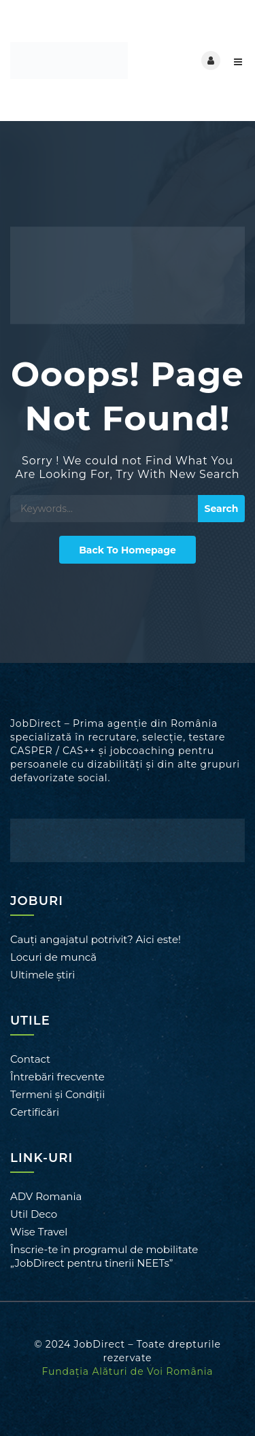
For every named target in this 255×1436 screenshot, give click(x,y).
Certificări (34, 1112)
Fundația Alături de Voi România (128, 1371)
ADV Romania (46, 1196)
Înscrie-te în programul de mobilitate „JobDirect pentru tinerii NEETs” (104, 1256)
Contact (30, 1059)
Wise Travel (38, 1231)
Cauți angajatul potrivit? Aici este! (95, 939)
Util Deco (33, 1214)
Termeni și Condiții (57, 1094)
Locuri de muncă (53, 957)
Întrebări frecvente (57, 1076)
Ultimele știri (42, 974)
